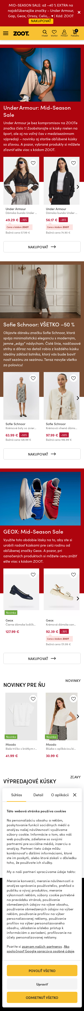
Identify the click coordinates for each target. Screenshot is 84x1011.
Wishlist (54, 33)
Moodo (11, 744)
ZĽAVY (75, 776)
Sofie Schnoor (15, 424)
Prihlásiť (64, 33)
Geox (9, 620)
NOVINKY (73, 680)
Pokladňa (75, 32)
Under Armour (16, 209)
